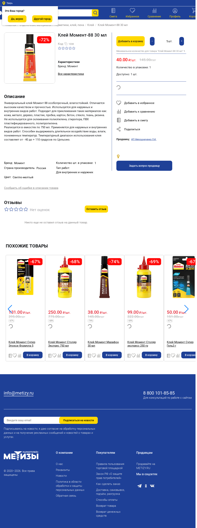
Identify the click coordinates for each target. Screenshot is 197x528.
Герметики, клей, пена (67, 25)
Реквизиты (63, 467)
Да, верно (17, 18)
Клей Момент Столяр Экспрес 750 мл (125, 336)
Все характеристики (71, 74)
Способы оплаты (106, 497)
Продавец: (123, 139)
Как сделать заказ (108, 481)
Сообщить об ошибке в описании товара (31, 184)
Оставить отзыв (96, 201)
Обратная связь (66, 493)
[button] (151, 129)
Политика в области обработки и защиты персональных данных (70, 483)
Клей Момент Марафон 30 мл (173, 334)
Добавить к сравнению (135, 111)
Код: (61, 44)
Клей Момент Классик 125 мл (28, 334)
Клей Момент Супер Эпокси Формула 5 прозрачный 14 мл (76, 336)
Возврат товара (106, 503)
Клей (88, 25)
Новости (61, 473)
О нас (59, 461)
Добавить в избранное (135, 103)
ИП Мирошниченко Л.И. (143, 139)
